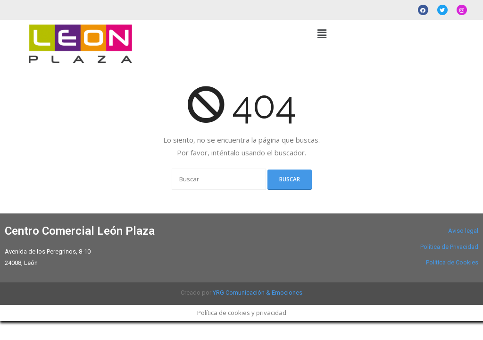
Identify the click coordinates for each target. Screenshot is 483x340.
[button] (322, 33)
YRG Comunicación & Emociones (257, 292)
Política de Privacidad (449, 246)
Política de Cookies (452, 262)
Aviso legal (463, 230)
